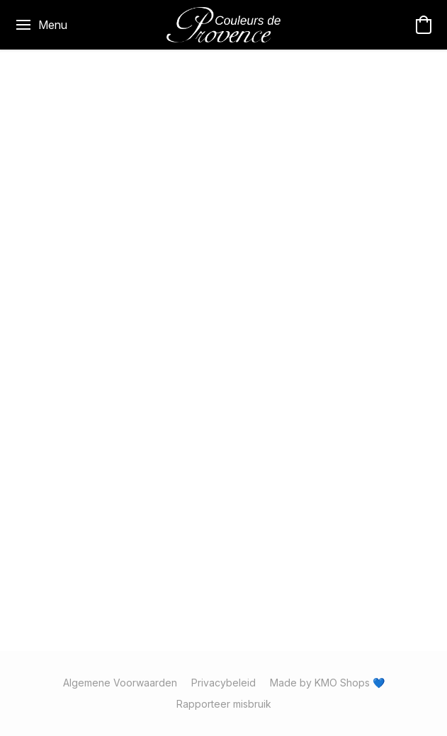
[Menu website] (41, 25)
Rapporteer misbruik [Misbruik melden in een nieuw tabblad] (223, 704)
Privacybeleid (223, 683)
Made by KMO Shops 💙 (327, 683)
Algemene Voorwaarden (120, 683)
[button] (223, 24)
